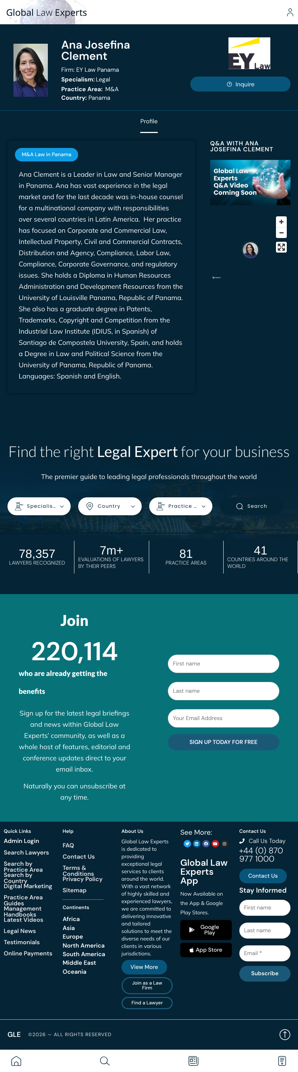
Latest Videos (23, 920)
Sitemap (74, 890)
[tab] (46, 154)
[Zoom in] (281, 221)
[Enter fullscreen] (281, 247)
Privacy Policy (82, 879)
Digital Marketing (28, 886)
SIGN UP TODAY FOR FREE (224, 742)
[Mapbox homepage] (216, 281)
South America (83, 954)
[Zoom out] (281, 232)
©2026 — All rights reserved (70, 1035)
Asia (68, 928)
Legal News (20, 931)
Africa (71, 919)
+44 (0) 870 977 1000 (261, 854)
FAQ (68, 845)
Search (251, 506)
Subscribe (265, 973)
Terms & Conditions (78, 871)
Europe (72, 936)
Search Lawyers (26, 852)
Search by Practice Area (23, 867)
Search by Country (18, 878)
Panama (85, 98)
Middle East (79, 963)
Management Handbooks (23, 911)
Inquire (240, 84)
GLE (14, 1034)
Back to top (285, 1034)
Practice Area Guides (23, 900)
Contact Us (78, 857)
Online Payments (28, 953)
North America (83, 945)
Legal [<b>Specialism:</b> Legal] (85, 79)
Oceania (74, 972)
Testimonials (22, 942)
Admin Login (21, 841)
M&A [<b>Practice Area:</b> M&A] (90, 89)
